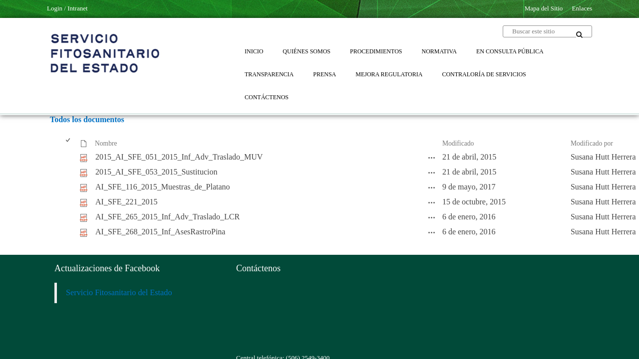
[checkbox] (68, 144)
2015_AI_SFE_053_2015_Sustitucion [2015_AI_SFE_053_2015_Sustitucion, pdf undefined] (156, 172)
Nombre (106, 143)
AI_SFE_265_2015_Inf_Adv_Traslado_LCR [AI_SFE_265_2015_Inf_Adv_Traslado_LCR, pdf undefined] (167, 216)
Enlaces (582, 8)
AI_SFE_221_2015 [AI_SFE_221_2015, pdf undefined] (126, 201)
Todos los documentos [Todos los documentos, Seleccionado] (87, 119)
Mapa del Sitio (544, 8)
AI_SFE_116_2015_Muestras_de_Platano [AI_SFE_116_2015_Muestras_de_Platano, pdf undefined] (162, 186)
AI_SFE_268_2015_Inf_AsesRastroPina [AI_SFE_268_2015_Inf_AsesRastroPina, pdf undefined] (160, 231)
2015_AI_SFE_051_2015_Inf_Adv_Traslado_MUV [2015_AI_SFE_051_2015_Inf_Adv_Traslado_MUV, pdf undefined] (179, 157)
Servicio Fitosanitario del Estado (119, 292)
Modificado (458, 143)
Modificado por (592, 143)
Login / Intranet (67, 8)
